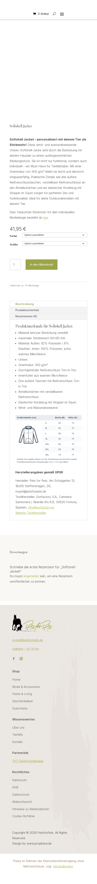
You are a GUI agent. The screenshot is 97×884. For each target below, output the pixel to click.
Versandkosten (63, 866)
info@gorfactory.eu (41, 507)
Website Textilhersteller (30, 513)
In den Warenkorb (41, 264)
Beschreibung (24, 304)
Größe (14, 244)
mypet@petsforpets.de (27, 640)
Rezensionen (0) (26, 316)
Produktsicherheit (27, 310)
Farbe (13, 235)
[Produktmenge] (15, 264)
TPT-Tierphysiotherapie (27, 761)
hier (45, 217)
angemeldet (31, 576)
